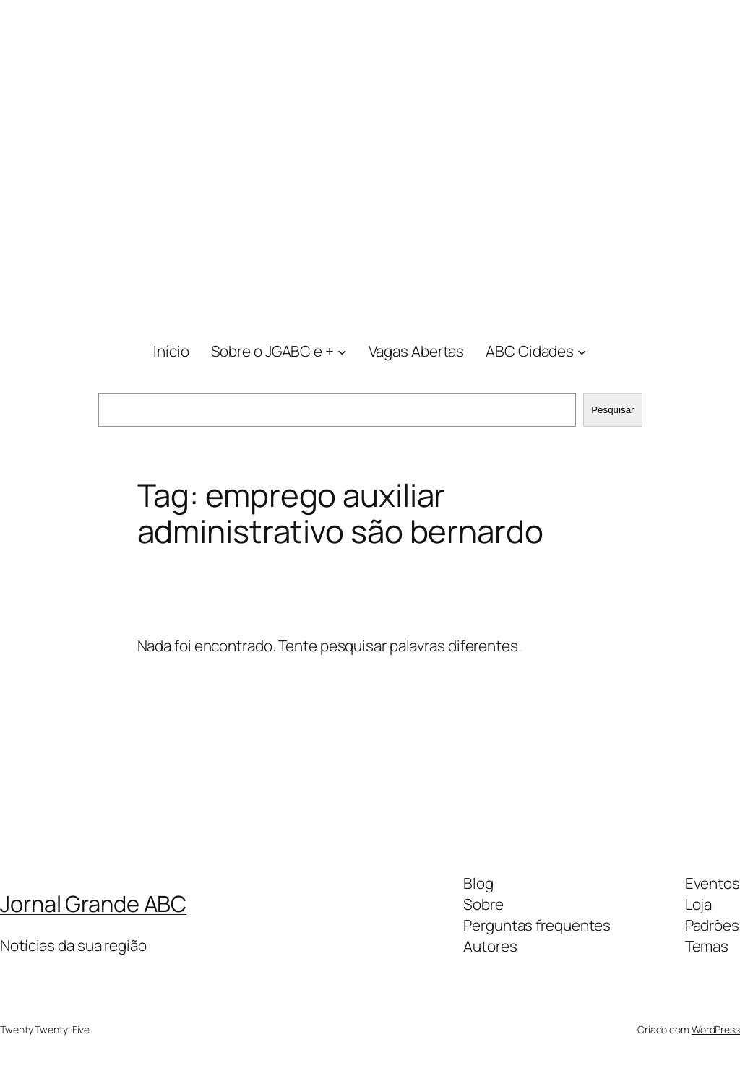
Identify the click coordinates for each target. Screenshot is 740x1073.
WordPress (716, 1029)
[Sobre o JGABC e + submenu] (341, 351)
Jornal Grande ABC (93, 903)
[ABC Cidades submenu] (581, 351)
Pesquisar (612, 409)
